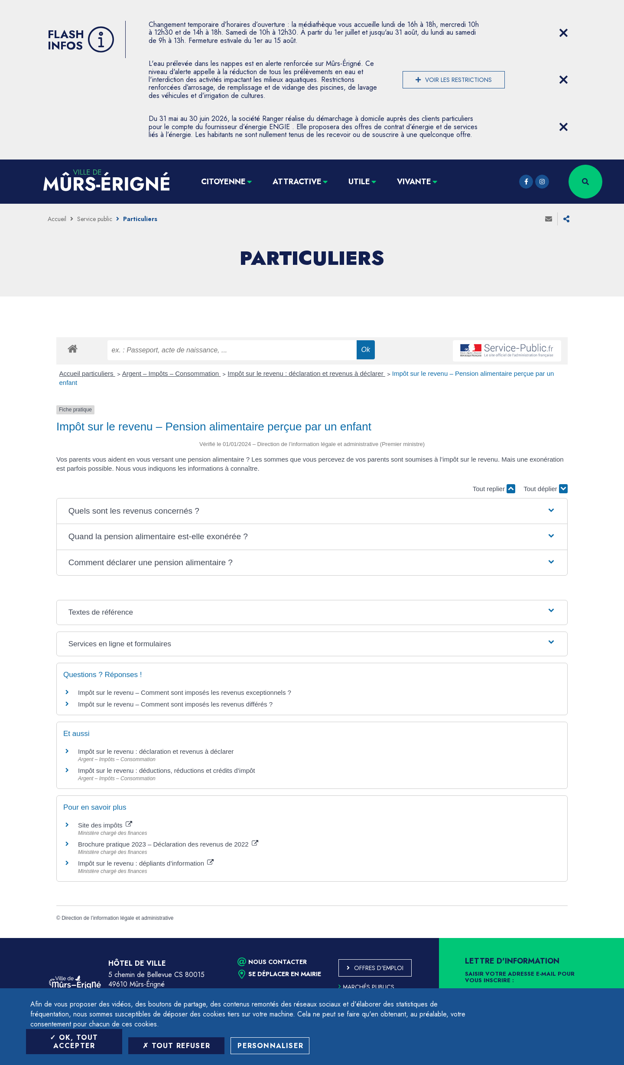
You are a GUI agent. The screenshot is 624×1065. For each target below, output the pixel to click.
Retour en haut (598, 938)
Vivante (414, 181)
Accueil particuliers (87, 373)
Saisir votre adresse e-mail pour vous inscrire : (520, 977)
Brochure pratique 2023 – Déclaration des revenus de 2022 (168, 844)
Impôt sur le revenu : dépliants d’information (146, 863)
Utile (359, 181)
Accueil (57, 219)
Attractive (297, 181)
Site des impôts (105, 825)
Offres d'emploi (378, 968)
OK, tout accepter (74, 1041)
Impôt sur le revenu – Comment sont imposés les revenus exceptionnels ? (184, 692)
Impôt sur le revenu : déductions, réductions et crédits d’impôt (166, 770)
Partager (566, 218)
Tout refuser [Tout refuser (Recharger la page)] (176, 1046)
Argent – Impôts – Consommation (171, 373)
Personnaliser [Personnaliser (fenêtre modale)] (270, 1046)
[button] (312, 511)
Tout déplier (545, 488)
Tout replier (494, 488)
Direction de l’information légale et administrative (117, 918)
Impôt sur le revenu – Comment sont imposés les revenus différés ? (175, 704)
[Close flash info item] (563, 32)
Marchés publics (366, 987)
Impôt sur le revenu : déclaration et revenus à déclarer (306, 373)
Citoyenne (223, 181)
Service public (94, 219)
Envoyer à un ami (548, 218)
